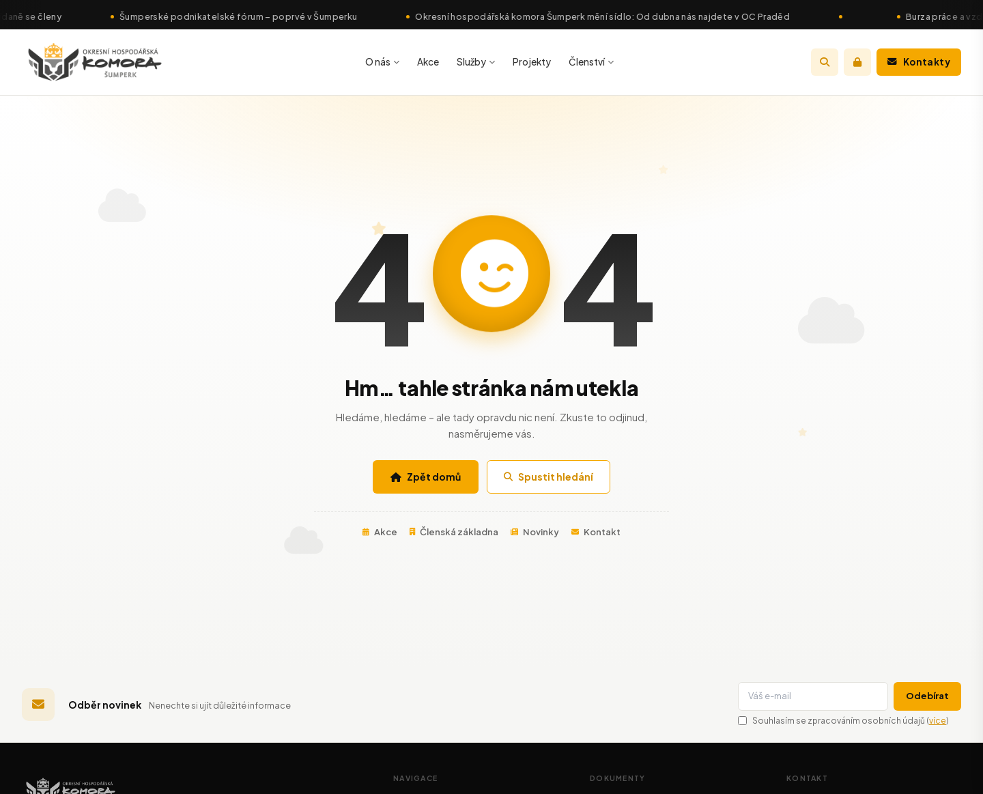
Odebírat (927, 695)
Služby (476, 62)
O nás (382, 62)
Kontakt (596, 531)
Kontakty (918, 62)
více (937, 720)
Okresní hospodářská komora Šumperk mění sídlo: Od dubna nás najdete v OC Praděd (610, 16)
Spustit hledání (548, 476)
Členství (591, 62)
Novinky (535, 531)
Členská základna (454, 531)
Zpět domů (425, 476)
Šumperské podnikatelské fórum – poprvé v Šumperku (245, 16)
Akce (428, 62)
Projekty (532, 62)
